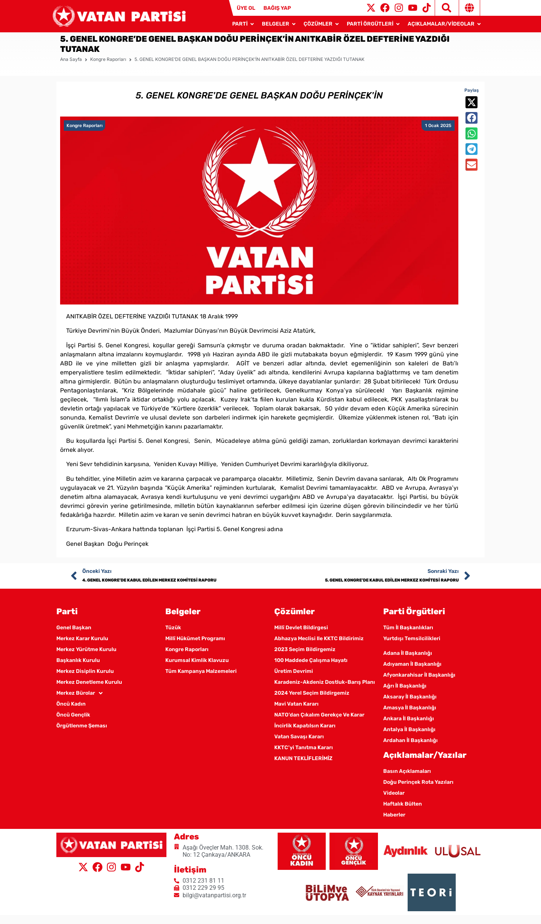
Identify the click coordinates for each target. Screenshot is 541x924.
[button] (471, 111)
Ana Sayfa (71, 68)
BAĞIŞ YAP (277, 8)
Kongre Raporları (108, 68)
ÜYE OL (246, 8)
